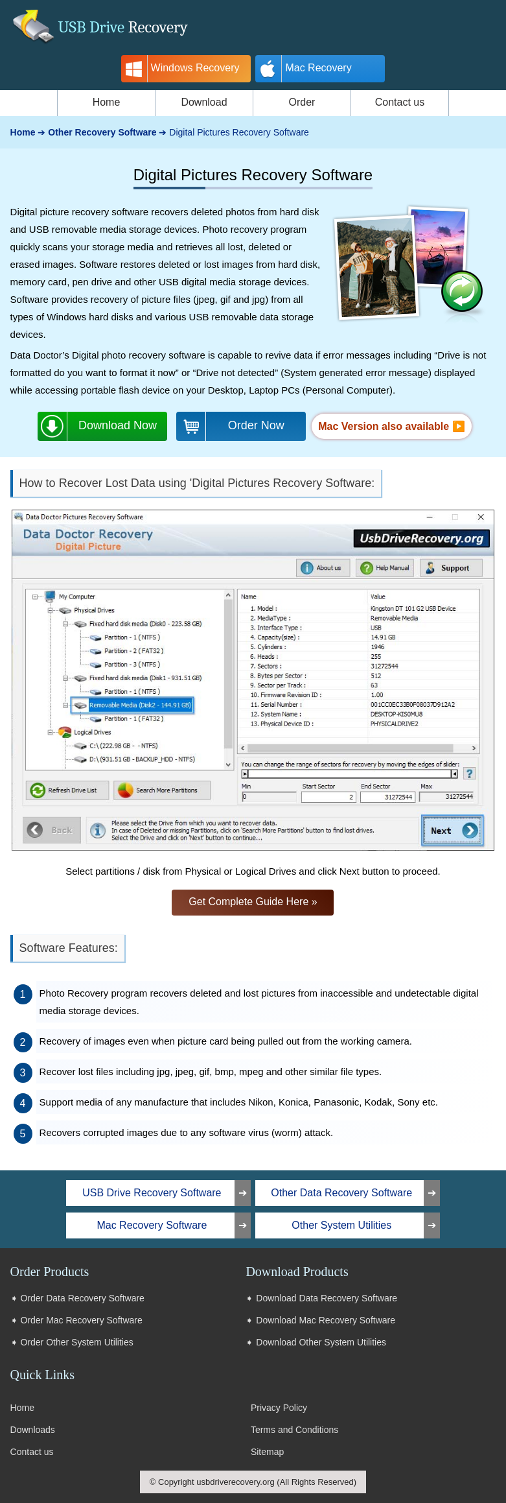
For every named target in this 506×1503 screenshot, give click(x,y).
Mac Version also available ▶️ (391, 426)
